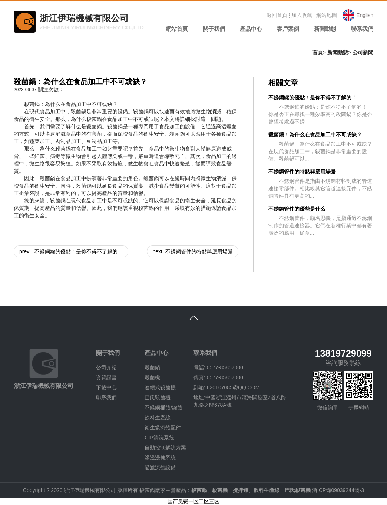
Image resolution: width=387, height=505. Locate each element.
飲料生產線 (158, 417)
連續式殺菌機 (160, 387)
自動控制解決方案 (165, 447)
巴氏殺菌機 (158, 397)
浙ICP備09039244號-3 (338, 490)
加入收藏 (301, 15)
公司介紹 (106, 367)
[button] (214, 31)
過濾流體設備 (160, 468)
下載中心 (106, 387)
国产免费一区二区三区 (193, 501)
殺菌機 (152, 377)
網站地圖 (326, 15)
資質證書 (106, 377)
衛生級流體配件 (163, 427)
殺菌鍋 (152, 367)
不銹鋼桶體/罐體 (163, 407)
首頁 (317, 52)
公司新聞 (363, 52)
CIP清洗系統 (159, 437)
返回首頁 (277, 15)
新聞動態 (337, 52)
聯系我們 (106, 397)
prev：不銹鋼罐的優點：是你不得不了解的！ (71, 251)
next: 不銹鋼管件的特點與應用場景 (192, 251)
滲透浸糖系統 (160, 458)
